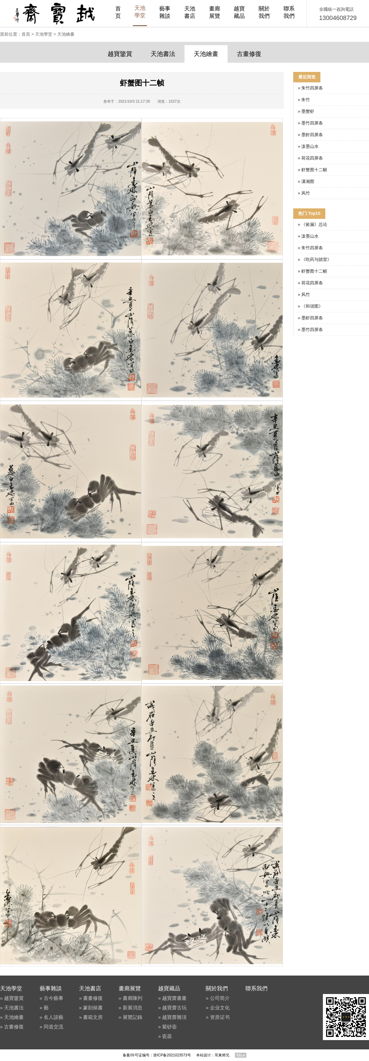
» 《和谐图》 (310, 306)
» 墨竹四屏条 (310, 122)
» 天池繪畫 (12, 1017)
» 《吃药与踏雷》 (315, 259)
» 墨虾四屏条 (310, 134)
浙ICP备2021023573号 (172, 1055)
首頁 (26, 34)
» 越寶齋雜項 (172, 1017)
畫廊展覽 (214, 12)
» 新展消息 (130, 1007)
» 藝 (44, 1007)
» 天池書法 (12, 1007)
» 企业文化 (217, 1007)
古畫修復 (249, 53)
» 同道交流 (51, 1026)
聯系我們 (289, 12)
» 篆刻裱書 (91, 1007)
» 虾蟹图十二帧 (312, 169)
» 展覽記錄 (130, 1017)
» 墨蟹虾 (306, 111)
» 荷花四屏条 (310, 158)
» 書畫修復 (91, 998)
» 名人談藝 (51, 1017)
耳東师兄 (222, 1055)
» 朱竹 (304, 99)
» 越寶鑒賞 (12, 998)
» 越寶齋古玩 (172, 1007)
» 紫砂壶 (167, 1026)
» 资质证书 (217, 1017)
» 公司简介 (217, 998)
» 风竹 (304, 193)
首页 (118, 12)
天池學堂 (139, 11)
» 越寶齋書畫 (172, 998)
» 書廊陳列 (130, 998)
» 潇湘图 (306, 181)
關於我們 (264, 12)
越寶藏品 (239, 12)
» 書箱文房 (91, 1017)
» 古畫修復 (12, 1026)
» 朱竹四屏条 (310, 87)
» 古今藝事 (51, 998)
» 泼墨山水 (308, 146)
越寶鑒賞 (120, 53)
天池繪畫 (65, 34)
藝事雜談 (164, 12)
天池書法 (163, 53)
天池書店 (189, 12)
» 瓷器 (165, 1036)
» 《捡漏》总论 (312, 224)
